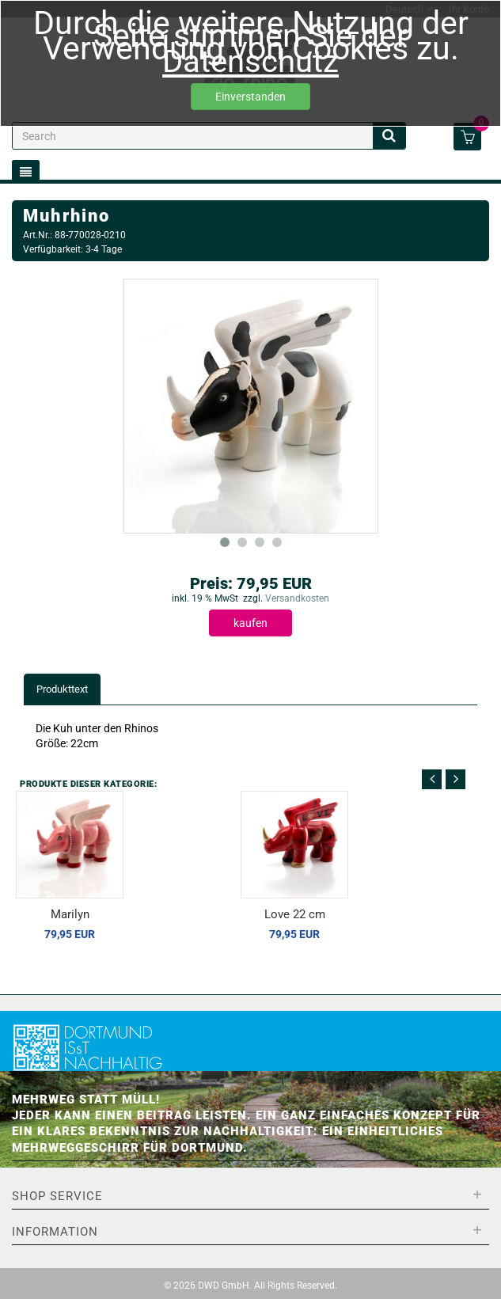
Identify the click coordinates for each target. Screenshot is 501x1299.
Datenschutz (251, 62)
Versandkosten (296, 598)
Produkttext (62, 689)
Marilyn (70, 914)
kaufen (250, 623)
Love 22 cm (294, 914)
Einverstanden (250, 97)
